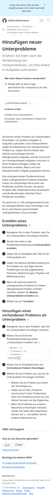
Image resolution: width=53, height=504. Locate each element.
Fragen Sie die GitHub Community (19, 463)
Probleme (27, 26)
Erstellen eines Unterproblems (16, 222)
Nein (18, 444)
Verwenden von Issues (17, 29)
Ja (7, 444)
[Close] (45, 4)
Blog (31, 493)
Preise (27, 490)
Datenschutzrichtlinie (10, 450)
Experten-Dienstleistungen (14, 493)
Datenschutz (8, 490)
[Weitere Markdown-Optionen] (30, 103)
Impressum (28, 487)
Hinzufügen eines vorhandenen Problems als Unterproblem (24, 315)
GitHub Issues (13, 26)
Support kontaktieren (13, 467)
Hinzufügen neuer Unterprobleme (22, 32)
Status (19, 490)
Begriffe (41, 487)
